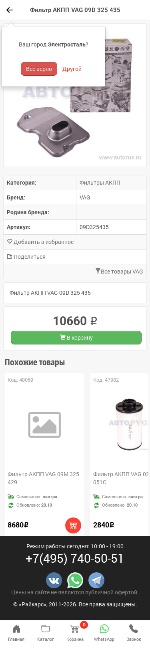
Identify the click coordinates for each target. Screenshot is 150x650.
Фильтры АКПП (100, 182)
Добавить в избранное (40, 242)
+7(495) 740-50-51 (75, 558)
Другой (72, 68)
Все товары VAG (119, 271)
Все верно (39, 68)
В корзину (76, 337)
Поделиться (26, 256)
